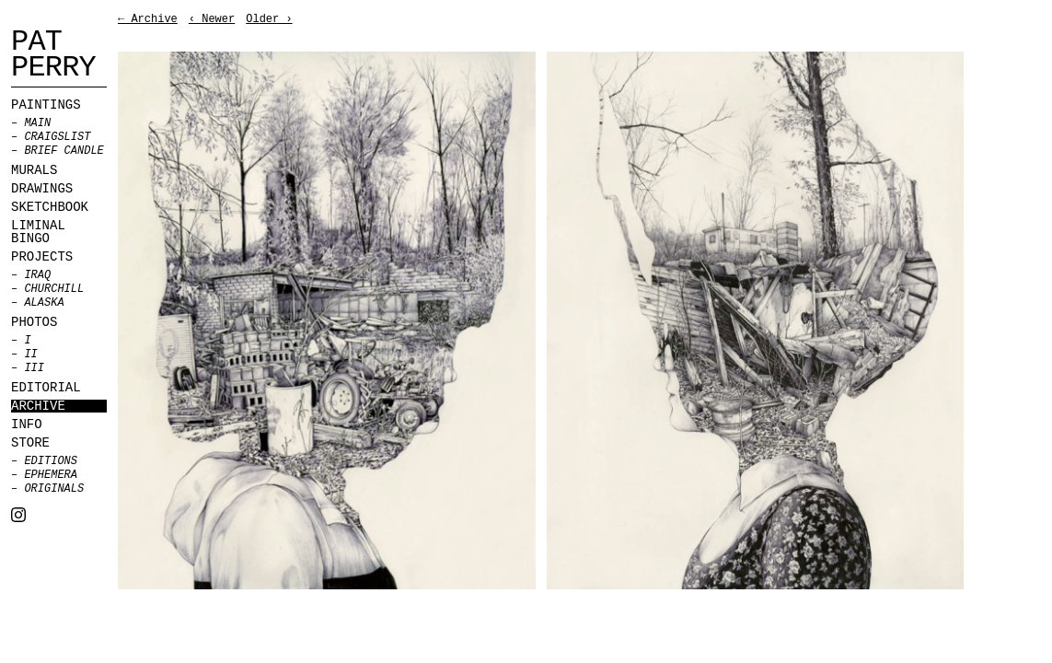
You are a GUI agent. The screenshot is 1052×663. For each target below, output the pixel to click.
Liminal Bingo (38, 232)
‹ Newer (212, 19)
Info (26, 424)
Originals (54, 489)
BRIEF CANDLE (63, 151)
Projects (42, 256)
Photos (34, 322)
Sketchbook (49, 207)
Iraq (37, 275)
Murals (34, 170)
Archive (38, 406)
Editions (50, 461)
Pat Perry (53, 55)
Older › (269, 19)
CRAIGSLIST (57, 137)
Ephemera (50, 475)
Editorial (46, 387)
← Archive (148, 19)
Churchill (54, 289)
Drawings (42, 188)
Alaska (44, 303)
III (34, 368)
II (30, 354)
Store (30, 442)
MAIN (37, 123)
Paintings (46, 105)
